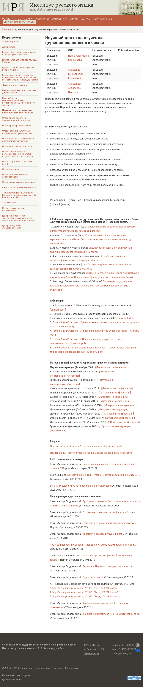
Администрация (10, 41)
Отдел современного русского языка (17, 162)
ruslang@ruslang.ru (121, 653)
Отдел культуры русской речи (17, 146)
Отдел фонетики (10, 169)
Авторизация (71, 668)
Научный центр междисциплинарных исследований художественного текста (18, 101)
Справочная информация (19, 22)
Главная (6, 29)
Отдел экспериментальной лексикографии (15, 175)
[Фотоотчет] (73, 375)
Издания (28, 19)
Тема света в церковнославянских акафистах (108, 523)
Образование (101, 19)
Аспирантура (8, 47)
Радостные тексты (93, 577)
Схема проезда (91, 653)
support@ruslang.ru (54, 668)
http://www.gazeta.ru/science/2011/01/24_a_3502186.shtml (84, 588)
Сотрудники (59, 19)
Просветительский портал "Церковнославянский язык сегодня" (86, 446)
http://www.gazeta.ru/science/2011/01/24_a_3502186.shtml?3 (86, 596)
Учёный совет (9, 202)
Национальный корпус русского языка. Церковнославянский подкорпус (91, 452)
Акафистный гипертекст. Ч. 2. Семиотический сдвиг (111, 614)
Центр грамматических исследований (13, 209)
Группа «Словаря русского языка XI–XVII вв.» (20, 61)
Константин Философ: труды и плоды (103, 533)
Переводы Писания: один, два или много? (106, 566)
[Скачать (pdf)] (58, 309)
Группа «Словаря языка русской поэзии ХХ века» (18, 68)
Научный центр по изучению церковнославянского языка (17, 111)
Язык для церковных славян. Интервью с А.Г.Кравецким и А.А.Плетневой (92, 544)
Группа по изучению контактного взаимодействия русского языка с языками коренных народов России (20, 77)
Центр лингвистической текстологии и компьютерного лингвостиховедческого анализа (18, 218)
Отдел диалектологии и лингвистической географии (16, 119)
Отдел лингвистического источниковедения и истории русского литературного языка (17, 153)
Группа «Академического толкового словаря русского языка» (20, 53)
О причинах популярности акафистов (103, 512)
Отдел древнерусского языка (16, 125)
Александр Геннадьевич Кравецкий (75, 74)
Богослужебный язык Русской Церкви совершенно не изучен (102, 474)
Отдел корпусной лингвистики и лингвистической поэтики (18, 139)
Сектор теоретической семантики (19, 187)
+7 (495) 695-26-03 (127, 649)
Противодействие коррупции (16, 675)
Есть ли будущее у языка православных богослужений (81, 485)
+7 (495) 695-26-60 (131, 645)
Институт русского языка (61, 4)
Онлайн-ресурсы (80, 19)
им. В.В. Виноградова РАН (51, 9)
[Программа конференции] (125, 422)
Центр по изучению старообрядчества (12, 226)
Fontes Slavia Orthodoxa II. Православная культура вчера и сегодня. (89, 330)
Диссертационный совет (14, 85)
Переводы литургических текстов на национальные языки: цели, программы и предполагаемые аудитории (91, 285)
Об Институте (10, 19)
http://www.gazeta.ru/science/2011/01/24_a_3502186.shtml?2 (86, 592)
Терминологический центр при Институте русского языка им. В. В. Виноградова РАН (19, 195)
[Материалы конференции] (111, 367)
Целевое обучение (11, 679)
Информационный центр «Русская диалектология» (19, 91)
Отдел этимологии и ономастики (18, 182)
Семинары (42, 19)
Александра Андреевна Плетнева (75, 88)
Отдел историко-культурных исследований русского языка (17, 132)
